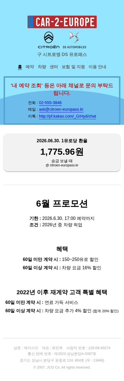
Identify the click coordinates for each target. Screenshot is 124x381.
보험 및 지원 (73, 66)
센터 (54, 66)
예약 (30, 66)
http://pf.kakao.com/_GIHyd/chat (67, 116)
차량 (42, 66)
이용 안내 (97, 66)
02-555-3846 (50, 102)
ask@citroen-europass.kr (61, 109)
